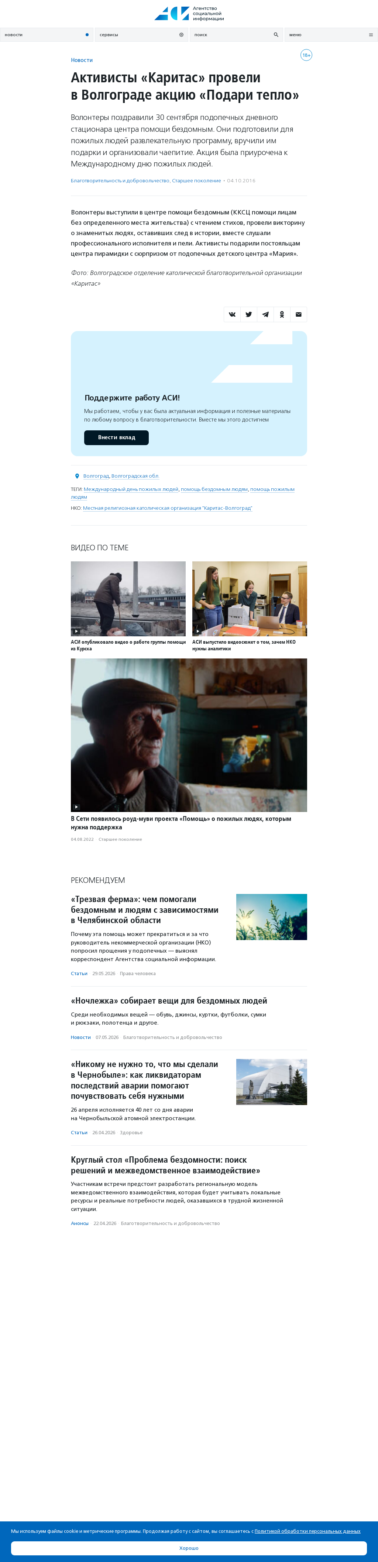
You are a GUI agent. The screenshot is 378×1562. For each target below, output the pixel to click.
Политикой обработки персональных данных (308, 1531)
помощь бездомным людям (214, 489)
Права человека (138, 973)
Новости (82, 60)
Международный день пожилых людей (131, 489)
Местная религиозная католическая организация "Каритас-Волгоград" (167, 508)
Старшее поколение (196, 181)
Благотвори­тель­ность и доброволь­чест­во (120, 181)
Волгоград (96, 476)
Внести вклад (116, 437)
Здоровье (131, 1132)
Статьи (79, 973)
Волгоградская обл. (135, 476)
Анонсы (80, 1223)
